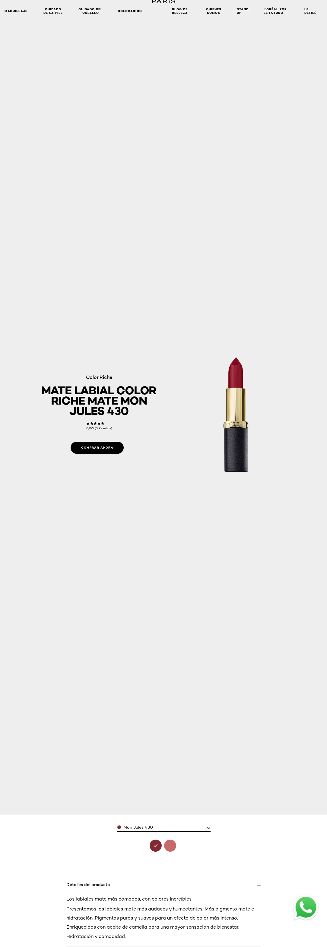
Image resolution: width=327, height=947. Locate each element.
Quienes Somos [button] (213, 11)
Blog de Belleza (180, 11)
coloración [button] (130, 11)
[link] (99, 426)
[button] (156, 11)
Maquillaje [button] (16, 11)
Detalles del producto (88, 884)
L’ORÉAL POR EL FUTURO (275, 11)
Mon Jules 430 (138, 827)
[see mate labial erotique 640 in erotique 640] (170, 846)
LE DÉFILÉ (310, 11)
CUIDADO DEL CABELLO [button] (90, 11)
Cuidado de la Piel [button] (53, 11)
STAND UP (243, 11)
